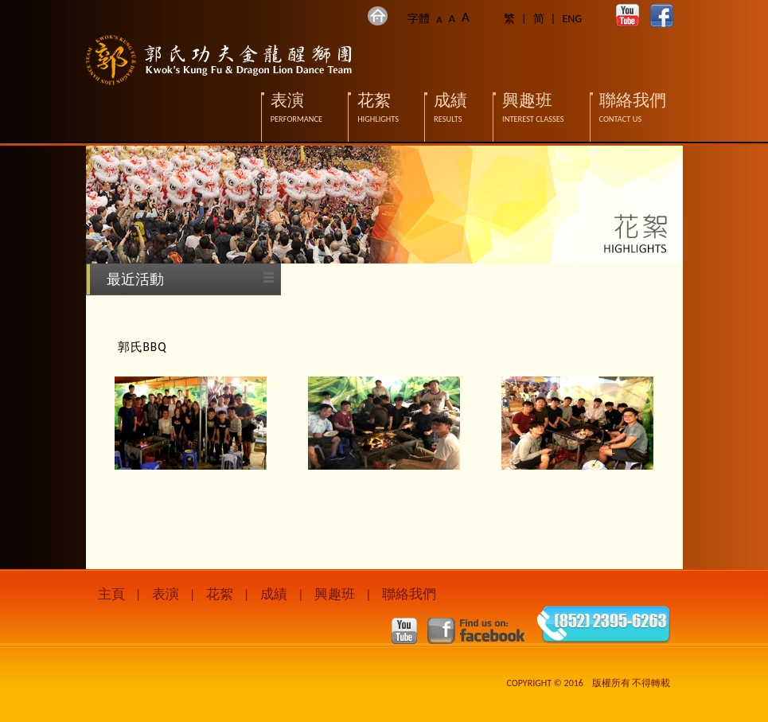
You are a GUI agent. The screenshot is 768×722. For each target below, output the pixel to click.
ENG (572, 18)
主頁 (111, 594)
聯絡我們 (409, 594)
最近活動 (135, 279)
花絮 (219, 594)
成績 (273, 594)
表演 (165, 594)
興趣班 (334, 594)
